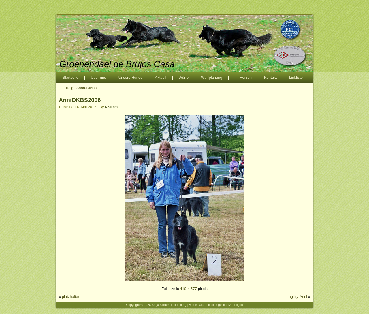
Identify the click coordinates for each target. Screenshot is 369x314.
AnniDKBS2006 (80, 100)
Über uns (98, 77)
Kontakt (270, 77)
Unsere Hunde (130, 77)
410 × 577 (188, 289)
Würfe (184, 77)
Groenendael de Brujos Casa (117, 64)
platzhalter (70, 296)
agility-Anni (298, 296)
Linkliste (296, 77)
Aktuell (160, 77)
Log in (238, 305)
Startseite (70, 77)
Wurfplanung (211, 77)
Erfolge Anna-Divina (78, 88)
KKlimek (112, 107)
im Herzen (243, 77)
